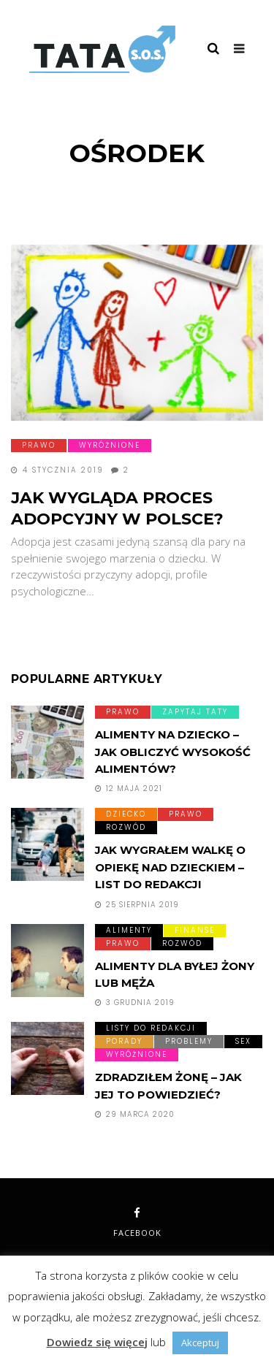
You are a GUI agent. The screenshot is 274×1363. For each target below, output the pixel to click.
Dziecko (126, 814)
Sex (243, 1041)
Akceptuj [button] (200, 1342)
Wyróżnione (109, 445)
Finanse (195, 930)
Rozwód (126, 827)
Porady (124, 1041)
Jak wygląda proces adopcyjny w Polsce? (117, 508)
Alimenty (129, 930)
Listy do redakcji (151, 1028)
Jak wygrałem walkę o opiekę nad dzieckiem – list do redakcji (170, 867)
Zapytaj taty (195, 711)
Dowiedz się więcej (97, 1342)
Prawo (39, 445)
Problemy (189, 1041)
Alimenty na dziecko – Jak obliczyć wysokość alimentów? (173, 752)
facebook (137, 1222)
